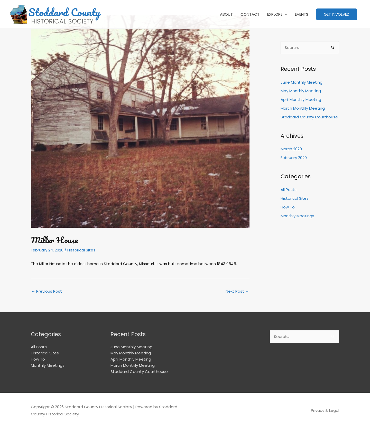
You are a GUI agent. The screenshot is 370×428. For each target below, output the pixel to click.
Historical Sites (81, 250)
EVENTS (301, 14)
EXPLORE (274, 14)
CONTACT (250, 14)
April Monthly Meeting (301, 99)
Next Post (237, 291)
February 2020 (294, 157)
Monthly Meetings (297, 216)
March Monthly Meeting (303, 108)
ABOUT (226, 14)
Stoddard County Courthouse (309, 117)
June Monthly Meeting (301, 82)
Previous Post (46, 291)
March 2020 (291, 149)
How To (288, 207)
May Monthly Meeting (301, 90)
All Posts (289, 189)
